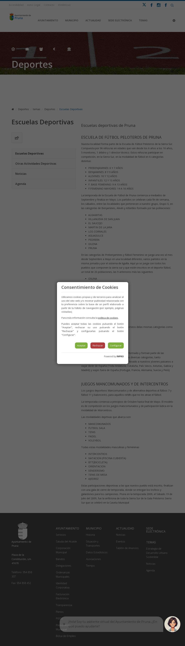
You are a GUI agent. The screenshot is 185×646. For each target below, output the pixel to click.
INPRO (120, 356)
